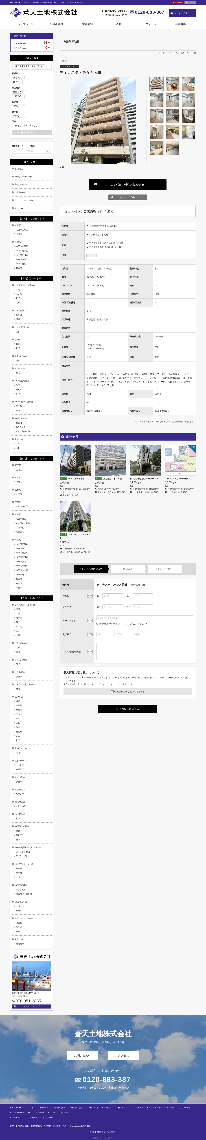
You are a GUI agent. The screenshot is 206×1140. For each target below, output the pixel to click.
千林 (18, 444)
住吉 (18, 289)
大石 (18, 736)
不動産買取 (34, 1117)
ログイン (191, 2)
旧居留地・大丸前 (24, 894)
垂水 (18, 652)
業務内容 (87, 24)
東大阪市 (20, 532)
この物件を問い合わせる (128, 184)
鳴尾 (18, 701)
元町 (18, 298)
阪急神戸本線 (21, 356)
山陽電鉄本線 (21, 902)
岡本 (18, 360)
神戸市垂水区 (22, 566)
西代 (18, 385)
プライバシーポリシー (108, 684)
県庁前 (19, 406)
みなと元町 (21, 427)
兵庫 (18, 302)
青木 (18, 718)
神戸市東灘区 (22, 246)
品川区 (19, 469)
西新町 (19, 910)
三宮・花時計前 (23, 431)
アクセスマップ (32, 1006)
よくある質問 (137, 1107)
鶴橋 (18, 373)
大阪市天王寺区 (23, 523)
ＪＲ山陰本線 (21, 660)
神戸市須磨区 (22, 561)
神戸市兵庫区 (22, 251)
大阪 (18, 613)
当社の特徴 (56, 24)
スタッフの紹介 (155, 1107)
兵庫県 (18, 242)
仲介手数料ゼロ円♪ (23, 176)
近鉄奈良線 (20, 789)
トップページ (25, 24)
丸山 (18, 818)
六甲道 (19, 618)
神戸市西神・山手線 (24, 402)
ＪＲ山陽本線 (21, 310)
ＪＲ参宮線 (20, 672)
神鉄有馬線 (20, 814)
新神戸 (19, 868)
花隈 (18, 394)
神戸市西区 (21, 264)
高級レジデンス (22, 184)
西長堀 (19, 927)
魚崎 (18, 723)
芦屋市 (19, 588)
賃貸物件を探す (59, 1107)
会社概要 (180, 24)
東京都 (18, 465)
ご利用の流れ (121, 1107)
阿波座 (19, 923)
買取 (118, 24)
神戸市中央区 (22, 259)
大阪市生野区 (22, 229)
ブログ (52, 1112)
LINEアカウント (18, 1117)
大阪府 (18, 225)
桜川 (18, 752)
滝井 (18, 448)
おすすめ (19, 208)
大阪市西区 (21, 519)
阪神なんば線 (21, 748)
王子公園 (20, 765)
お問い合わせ (183, 13)
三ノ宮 (19, 294)
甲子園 (19, 705)
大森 (18, 689)
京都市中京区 (22, 506)
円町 (18, 664)
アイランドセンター (25, 856)
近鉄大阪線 (20, 368)
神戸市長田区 (22, 255)
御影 (18, 344)
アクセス (123, 1055)
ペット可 (91, 255)
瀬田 (18, 609)
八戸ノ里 (20, 794)
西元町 (19, 389)
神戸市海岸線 (21, 418)
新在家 (19, 732)
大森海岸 (20, 944)
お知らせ (64, 1112)
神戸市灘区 (21, 548)
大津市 (19, 494)
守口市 (19, 234)
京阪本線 (19, 439)
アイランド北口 (23, 852)
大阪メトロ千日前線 (24, 918)
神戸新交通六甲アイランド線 (28, 847)
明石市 (19, 268)
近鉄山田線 (20, 777)
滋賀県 (18, 490)
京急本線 (19, 939)
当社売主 (19, 168)
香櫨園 (19, 710)
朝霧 (18, 319)
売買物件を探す (77, 1107)
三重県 (18, 477)
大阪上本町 (21, 806)
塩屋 (18, 635)
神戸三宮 (20, 769)
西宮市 (19, 583)
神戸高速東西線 (22, 381)
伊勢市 (19, 482)
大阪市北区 (21, 527)
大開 (18, 831)
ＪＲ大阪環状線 (22, 327)
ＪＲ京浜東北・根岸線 (25, 684)
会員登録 (178, 2)
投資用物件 (20, 192)
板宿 (18, 410)
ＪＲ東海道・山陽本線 (25, 285)
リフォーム (149, 24)
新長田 (19, 315)
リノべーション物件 (24, 200)
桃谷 (18, 331)
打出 (18, 714)
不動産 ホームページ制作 (103, 1137)
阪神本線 (19, 339)
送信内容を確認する (127, 708)
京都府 (18, 502)
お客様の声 (39, 1112)
